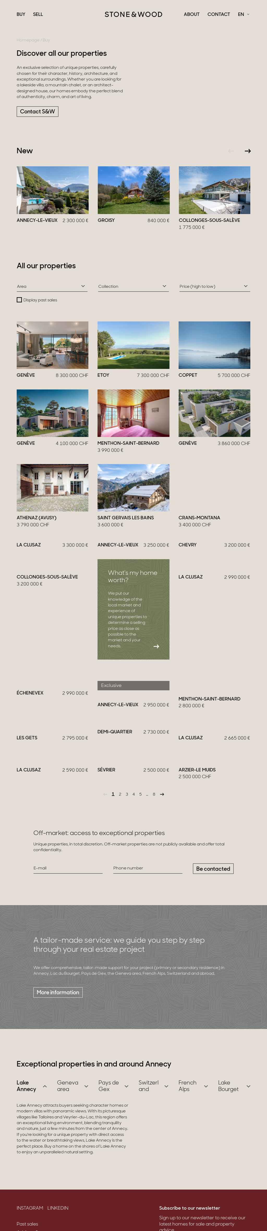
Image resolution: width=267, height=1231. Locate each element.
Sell (38, 15)
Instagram (30, 1220)
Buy (21, 15)
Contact (219, 15)
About (192, 15)
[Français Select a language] (243, 15)
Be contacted (213, 881)
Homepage (28, 40)
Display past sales (40, 300)
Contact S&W (37, 112)
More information (58, 1004)
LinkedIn (57, 1220)
